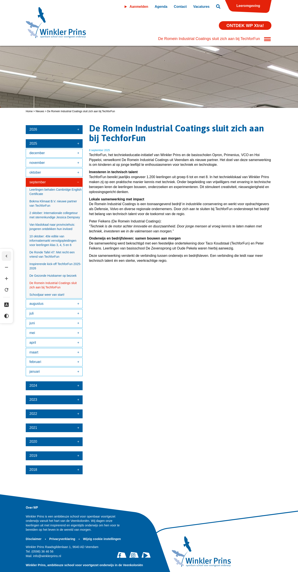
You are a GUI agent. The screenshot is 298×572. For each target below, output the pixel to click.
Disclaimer (34, 539)
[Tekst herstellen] (6, 290)
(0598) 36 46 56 (39, 551)
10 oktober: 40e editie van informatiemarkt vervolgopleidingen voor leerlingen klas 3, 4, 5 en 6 (52, 241)
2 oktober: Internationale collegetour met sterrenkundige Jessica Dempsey (54, 215)
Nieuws (40, 111)
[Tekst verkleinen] (6, 267)
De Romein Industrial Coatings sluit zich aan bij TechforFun (53, 285)
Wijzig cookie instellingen (102, 539)
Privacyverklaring (62, 539)
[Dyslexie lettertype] (6, 305)
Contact (180, 6)
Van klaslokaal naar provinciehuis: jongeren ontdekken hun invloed (52, 227)
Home (29, 111)
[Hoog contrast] (6, 316)
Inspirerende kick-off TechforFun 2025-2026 (55, 266)
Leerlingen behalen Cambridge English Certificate (55, 192)
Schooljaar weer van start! (46, 294)
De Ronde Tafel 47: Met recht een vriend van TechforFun (52, 254)
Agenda (161, 6)
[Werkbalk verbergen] (6, 256)
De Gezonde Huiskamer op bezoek (53, 275)
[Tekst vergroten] (6, 278)
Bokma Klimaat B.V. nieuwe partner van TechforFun (53, 203)
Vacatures (201, 6)
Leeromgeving (248, 6)
